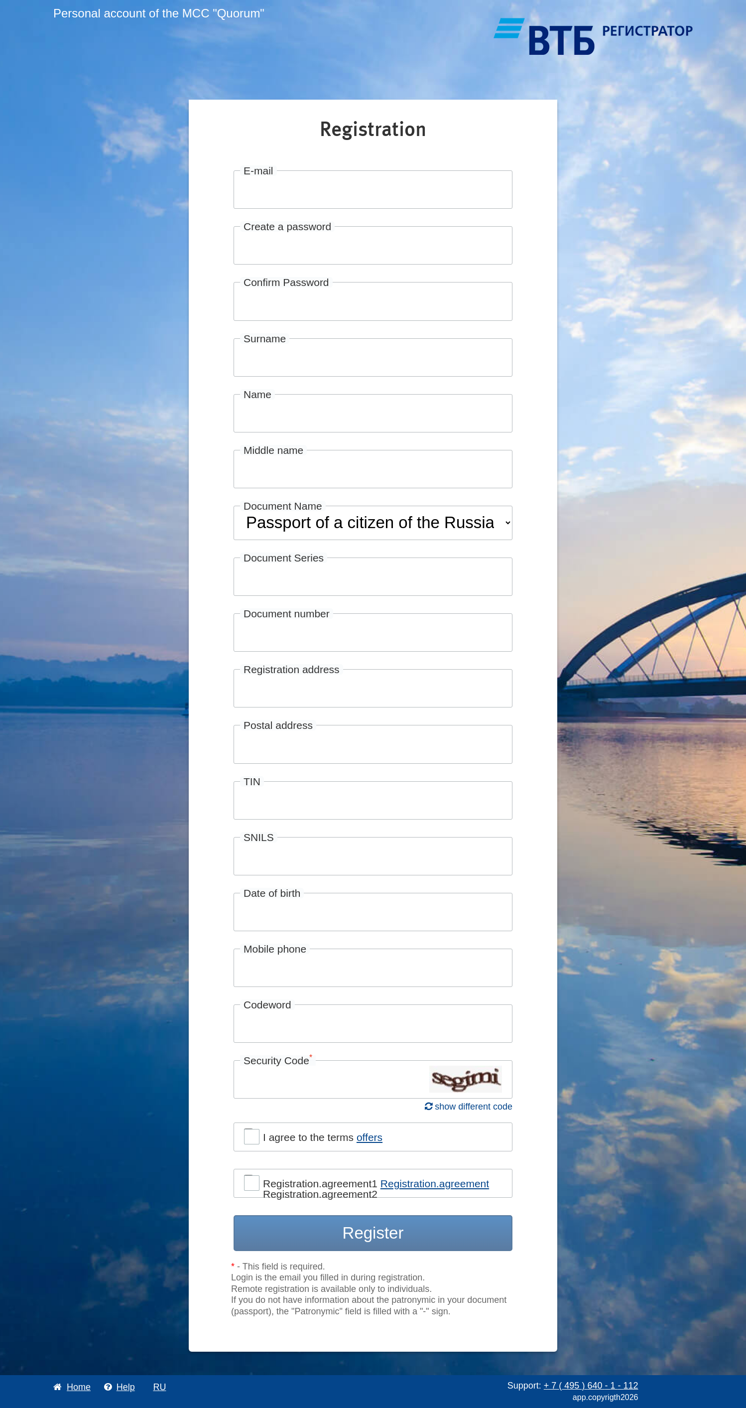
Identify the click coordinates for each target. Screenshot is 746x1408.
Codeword (267, 1004)
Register (373, 1233)
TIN (252, 781)
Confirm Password (286, 282)
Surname (265, 338)
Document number (287, 613)
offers (369, 1137)
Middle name (273, 450)
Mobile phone (275, 949)
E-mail (258, 170)
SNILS (259, 837)
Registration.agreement (434, 1183)
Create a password (287, 226)
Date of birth (272, 893)
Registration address (292, 669)
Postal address (278, 725)
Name (257, 394)
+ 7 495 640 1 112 (591, 1386)
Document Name (283, 506)
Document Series (284, 558)
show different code (468, 1107)
